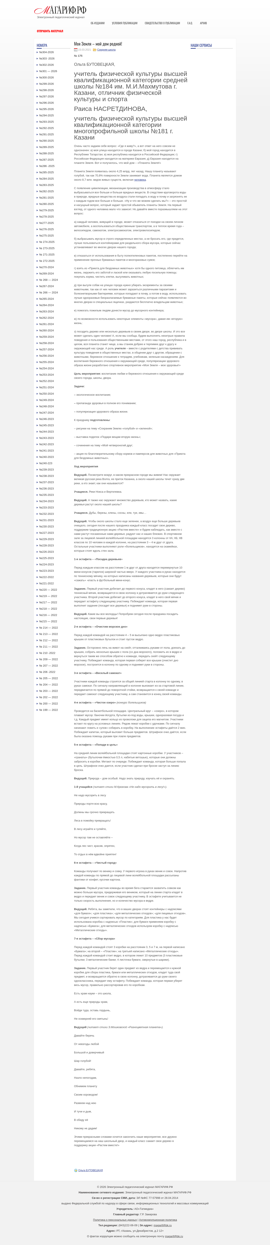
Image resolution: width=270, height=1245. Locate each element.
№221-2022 (46, 583)
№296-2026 (46, 102)
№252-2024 (46, 381)
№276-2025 (46, 229)
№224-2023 (46, 564)
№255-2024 (46, 362)
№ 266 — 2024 (48, 292)
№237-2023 (46, 482)
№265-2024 (46, 298)
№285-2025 (46, 172)
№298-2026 (46, 90)
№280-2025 (46, 204)
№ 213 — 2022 (48, 634)
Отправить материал (50, 31)
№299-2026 (46, 83)
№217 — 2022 (48, 602)
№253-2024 (46, 374)
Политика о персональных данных (115, 1219)
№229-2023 (46, 539)
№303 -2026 (47, 58)
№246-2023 (46, 419)
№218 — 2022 (48, 608)
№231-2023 (46, 520)
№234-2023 (46, 501)
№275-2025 (46, 235)
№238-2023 (46, 475)
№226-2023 (46, 551)
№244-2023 (46, 431)
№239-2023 (46, 469)
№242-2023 (46, 444)
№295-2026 (46, 109)
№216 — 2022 (48, 615)
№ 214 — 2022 (48, 627)
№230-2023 (46, 526)
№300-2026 (46, 77)
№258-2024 (46, 343)
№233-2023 (46, 507)
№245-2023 (46, 425)
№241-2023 (46, 450)
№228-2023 (46, 545)
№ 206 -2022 (47, 672)
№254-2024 (46, 368)
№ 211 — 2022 (48, 646)
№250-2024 (46, 393)
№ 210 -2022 (47, 653)
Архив (203, 23)
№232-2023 (46, 513)
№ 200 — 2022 (48, 703)
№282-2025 (46, 191)
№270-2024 (46, 267)
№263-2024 (46, 311)
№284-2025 (46, 178)
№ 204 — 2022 (48, 684)
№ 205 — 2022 (48, 678)
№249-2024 (46, 400)
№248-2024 (46, 406)
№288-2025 (46, 153)
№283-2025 (46, 185)
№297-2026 (46, 96)
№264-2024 (46, 305)
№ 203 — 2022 (48, 690)
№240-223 (45, 463)
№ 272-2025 (47, 260)
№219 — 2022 (48, 596)
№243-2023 (46, 438)
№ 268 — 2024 (48, 279)
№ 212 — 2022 (48, 640)
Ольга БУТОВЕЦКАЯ (90, 1170)
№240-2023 (46, 456)
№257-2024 (46, 349)
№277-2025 (46, 223)
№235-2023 (46, 494)
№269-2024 (46, 273)
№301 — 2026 (48, 71)
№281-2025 (46, 197)
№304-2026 (46, 52)
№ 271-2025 (47, 254)
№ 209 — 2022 (48, 659)
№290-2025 (46, 140)
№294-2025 (46, 115)
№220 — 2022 (48, 589)
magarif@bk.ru (162, 1225)
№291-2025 (46, 134)
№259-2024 (46, 336)
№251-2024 (46, 387)
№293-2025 (46, 121)
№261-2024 (46, 324)
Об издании (98, 23)
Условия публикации (125, 23)
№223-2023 (46, 570)
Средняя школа (106, 49)
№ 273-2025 (47, 248)
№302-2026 (46, 64)
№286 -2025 (47, 166)
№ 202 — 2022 (48, 697)
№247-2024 (46, 412)
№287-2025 (46, 159)
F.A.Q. (190, 23)
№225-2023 (46, 558)
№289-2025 (46, 147)
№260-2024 (46, 330)
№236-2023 (46, 488)
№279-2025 (46, 210)
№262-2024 (46, 317)
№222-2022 (46, 577)
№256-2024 (46, 355)
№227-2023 (46, 532)
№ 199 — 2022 (48, 709)
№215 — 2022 (48, 621)
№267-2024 (46, 286)
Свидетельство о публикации (162, 23)
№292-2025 (46, 128)
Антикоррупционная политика (158, 1219)
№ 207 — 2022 (48, 665)
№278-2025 (46, 216)
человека (140, 179)
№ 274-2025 (47, 241)
